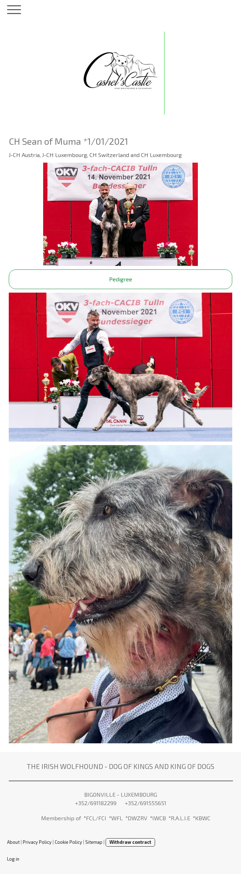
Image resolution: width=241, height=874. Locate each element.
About (13, 842)
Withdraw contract (130, 842)
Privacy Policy (37, 842)
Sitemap (93, 842)
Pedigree (120, 279)
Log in (13, 859)
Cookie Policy (68, 842)
